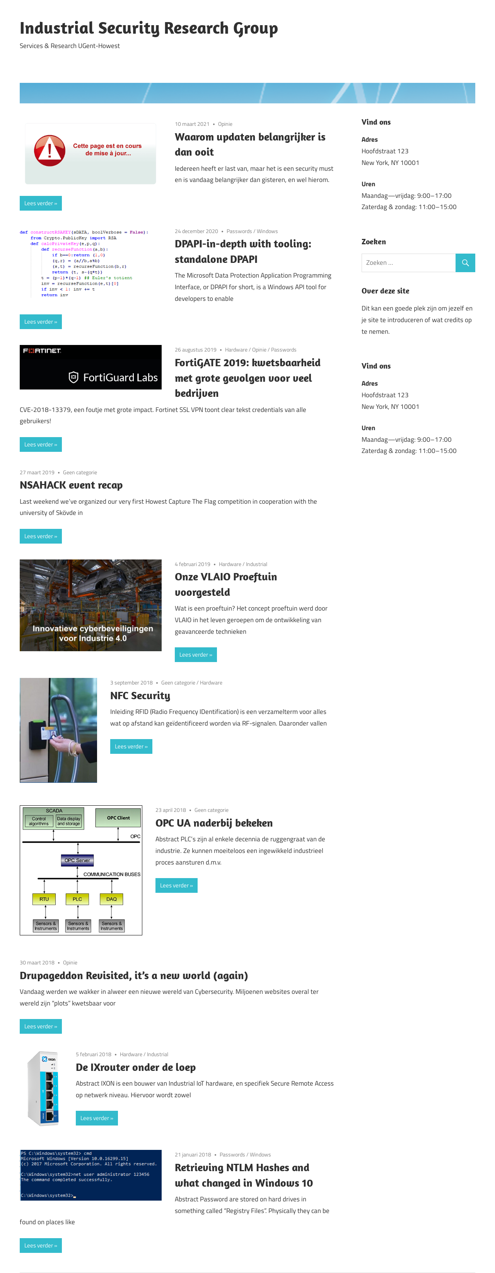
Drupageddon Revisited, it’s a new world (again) (134, 975)
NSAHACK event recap (71, 484)
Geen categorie (80, 472)
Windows (267, 231)
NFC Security (140, 695)
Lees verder (38, 203)
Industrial (256, 564)
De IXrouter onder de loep (136, 1067)
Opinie (225, 124)
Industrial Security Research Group (149, 27)
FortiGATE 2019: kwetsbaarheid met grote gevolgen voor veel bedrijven (248, 377)
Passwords (239, 231)
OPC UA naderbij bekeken (214, 822)
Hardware (236, 349)
